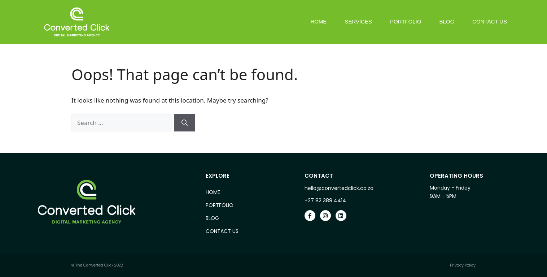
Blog (446, 21)
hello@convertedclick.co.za (339, 188)
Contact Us (489, 21)
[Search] (184, 122)
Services (358, 21)
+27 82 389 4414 (325, 200)
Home (318, 21)
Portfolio (405, 21)
